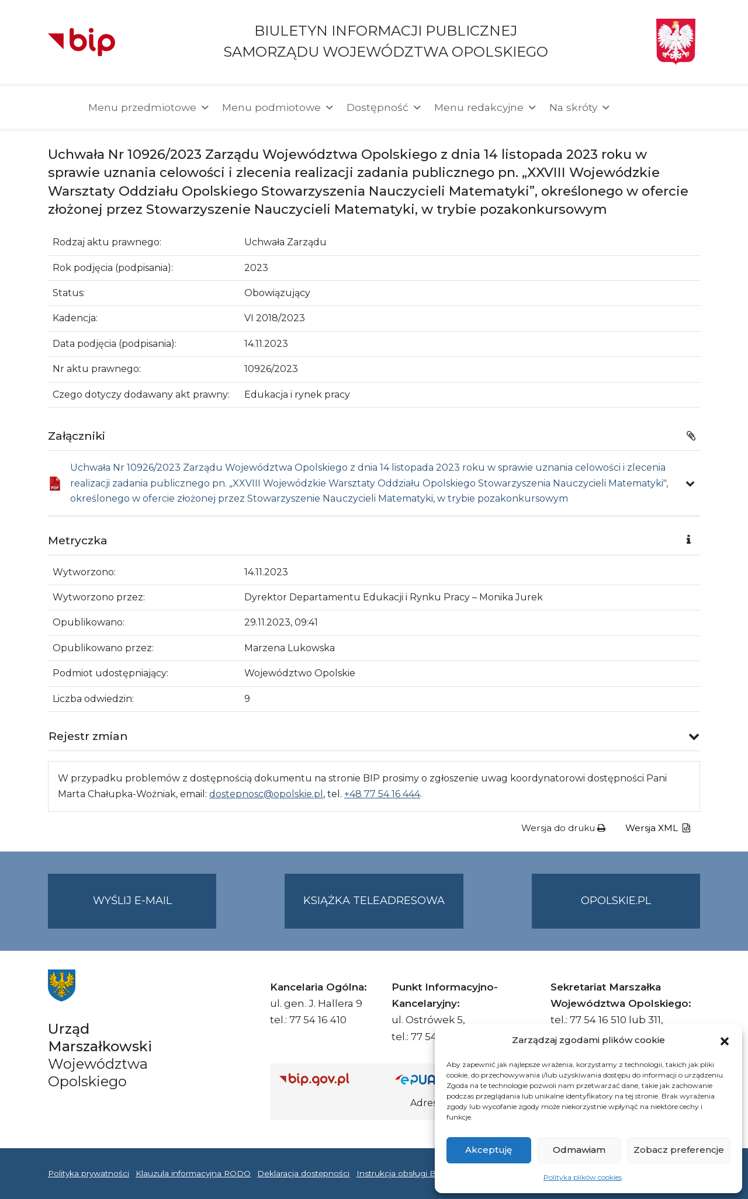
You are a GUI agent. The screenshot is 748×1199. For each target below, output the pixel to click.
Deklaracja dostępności (303, 1173)
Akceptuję (488, 1149)
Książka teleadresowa (374, 900)
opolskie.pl (616, 900)
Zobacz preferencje (678, 1149)
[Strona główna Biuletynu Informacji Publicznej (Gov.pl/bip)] (328, 1080)
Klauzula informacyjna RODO (193, 1173)
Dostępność (385, 107)
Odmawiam (579, 1149)
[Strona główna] (62, 107)
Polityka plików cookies (582, 1177)
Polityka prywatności (88, 1173)
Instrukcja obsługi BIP (400, 1173)
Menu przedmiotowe (149, 107)
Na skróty (580, 107)
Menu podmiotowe (278, 107)
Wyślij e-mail (155, 910)
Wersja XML (657, 827)
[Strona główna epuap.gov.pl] (433, 1080)
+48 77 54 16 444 (382, 794)
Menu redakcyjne (486, 107)
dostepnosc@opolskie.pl (266, 794)
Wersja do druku (563, 827)
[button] (724, 1040)
